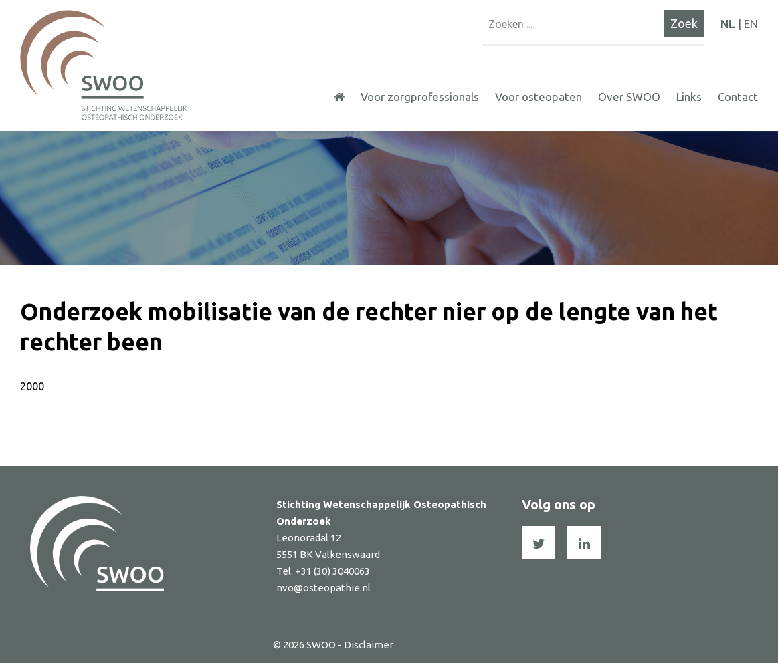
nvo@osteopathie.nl (323, 587)
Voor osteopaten (538, 96)
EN (751, 23)
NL (727, 23)
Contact (738, 96)
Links (689, 96)
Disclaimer (368, 644)
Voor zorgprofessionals (420, 96)
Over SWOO (629, 96)
